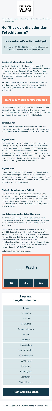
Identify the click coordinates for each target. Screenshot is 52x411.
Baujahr (26, 334)
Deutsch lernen (7, 19)
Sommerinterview (26, 329)
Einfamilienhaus (26, 382)
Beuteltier (26, 340)
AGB (47, 406)
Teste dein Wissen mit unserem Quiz (26, 99)
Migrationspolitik (26, 350)
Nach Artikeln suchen (26, 391)
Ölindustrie (26, 324)
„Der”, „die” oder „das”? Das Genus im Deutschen (32, 19)
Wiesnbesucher (26, 356)
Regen (26, 308)
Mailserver (26, 366)
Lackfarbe (26, 318)
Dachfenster (26, 377)
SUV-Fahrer (26, 361)
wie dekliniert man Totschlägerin (17, 251)
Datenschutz (28, 406)
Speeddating (26, 345)
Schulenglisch (26, 371)
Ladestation (26, 313)
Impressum (39, 406)
